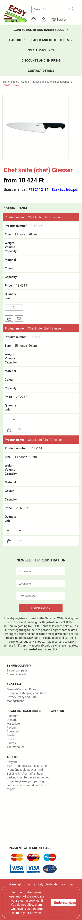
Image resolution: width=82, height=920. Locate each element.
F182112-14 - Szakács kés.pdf (53, 189)
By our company (17, 670)
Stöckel (11, 739)
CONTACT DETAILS (41, 71)
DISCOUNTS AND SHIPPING (41, 60)
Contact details (16, 674)
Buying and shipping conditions (27, 693)
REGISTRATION (40, 608)
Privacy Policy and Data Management (22, 699)
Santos (11, 743)
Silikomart (13, 716)
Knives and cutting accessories (51, 81)
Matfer (11, 735)
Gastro (25, 81)
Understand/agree (65, 902)
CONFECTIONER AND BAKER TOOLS (39, 30)
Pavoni (11, 727)
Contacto (13, 731)
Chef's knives (11, 85)
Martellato (13, 723)
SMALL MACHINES (41, 50)
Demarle (12, 720)
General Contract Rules (21, 689)
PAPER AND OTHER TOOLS (50, 40)
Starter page (10, 81)
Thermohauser (16, 747)
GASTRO (15, 40)
